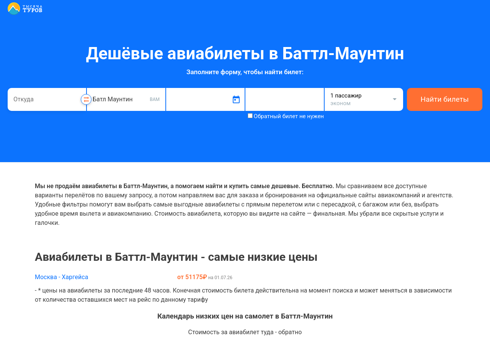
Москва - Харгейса (61, 277)
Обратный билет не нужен (289, 116)
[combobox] (47, 99)
